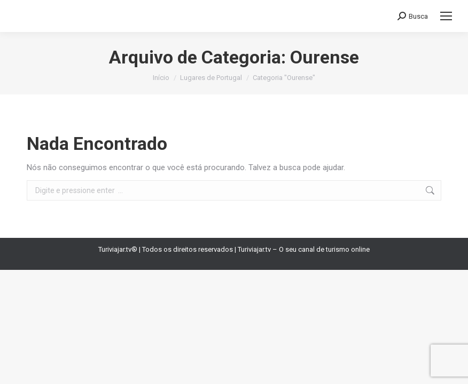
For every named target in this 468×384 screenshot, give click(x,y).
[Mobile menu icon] (446, 16)
